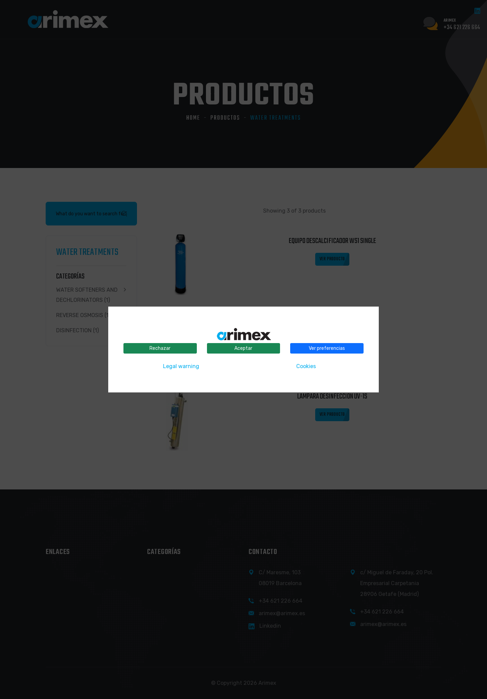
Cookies (306, 366)
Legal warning (181, 366)
